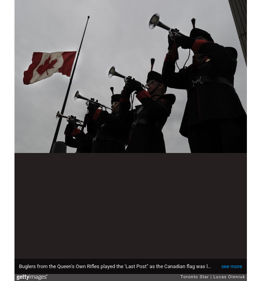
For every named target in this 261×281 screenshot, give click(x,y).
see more (231, 266)
